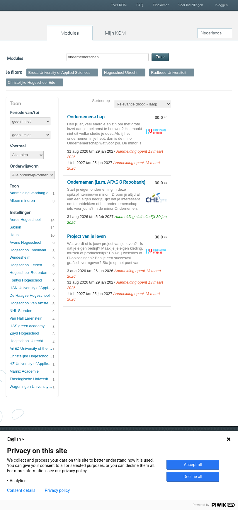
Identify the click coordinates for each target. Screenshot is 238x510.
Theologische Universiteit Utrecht (31, 379)
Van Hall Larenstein (26, 318)
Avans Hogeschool (25, 242)
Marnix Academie (24, 371)
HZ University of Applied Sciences (31, 363)
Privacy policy (57, 490)
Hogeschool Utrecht (26, 341)
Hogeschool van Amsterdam (31, 303)
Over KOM (119, 5)
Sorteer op (101, 100)
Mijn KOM (115, 33)
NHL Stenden (21, 310)
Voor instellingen (190, 5)
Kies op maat (23, 24)
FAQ (139, 5)
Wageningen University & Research (31, 386)
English (16, 439)
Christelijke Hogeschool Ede (31, 356)
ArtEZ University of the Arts (31, 348)
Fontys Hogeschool (26, 280)
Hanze (15, 235)
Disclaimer (161, 5)
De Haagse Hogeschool (30, 295)
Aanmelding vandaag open (31, 193)
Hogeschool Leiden (26, 265)
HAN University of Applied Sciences (31, 288)
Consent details (21, 490)
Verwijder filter (94, 72)
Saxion (15, 227)
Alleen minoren (22, 200)
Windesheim (20, 257)
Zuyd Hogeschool (24, 333)
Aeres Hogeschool (25, 219)
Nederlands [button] (211, 33)
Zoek (160, 57)
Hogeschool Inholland (28, 250)
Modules (70, 33)
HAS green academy (27, 326)
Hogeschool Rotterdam (29, 272)
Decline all (192, 476)
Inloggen (221, 5)
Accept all (193, 464)
